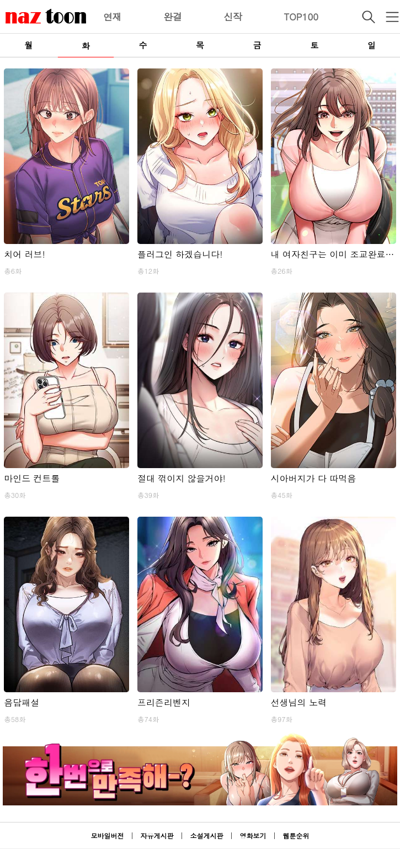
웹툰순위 (296, 835)
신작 (232, 16)
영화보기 (253, 835)
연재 (112, 16)
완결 (172, 16)
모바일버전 (107, 835)
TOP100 (301, 16)
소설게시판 (206, 835)
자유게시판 (156, 835)
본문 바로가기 (0, 0)
